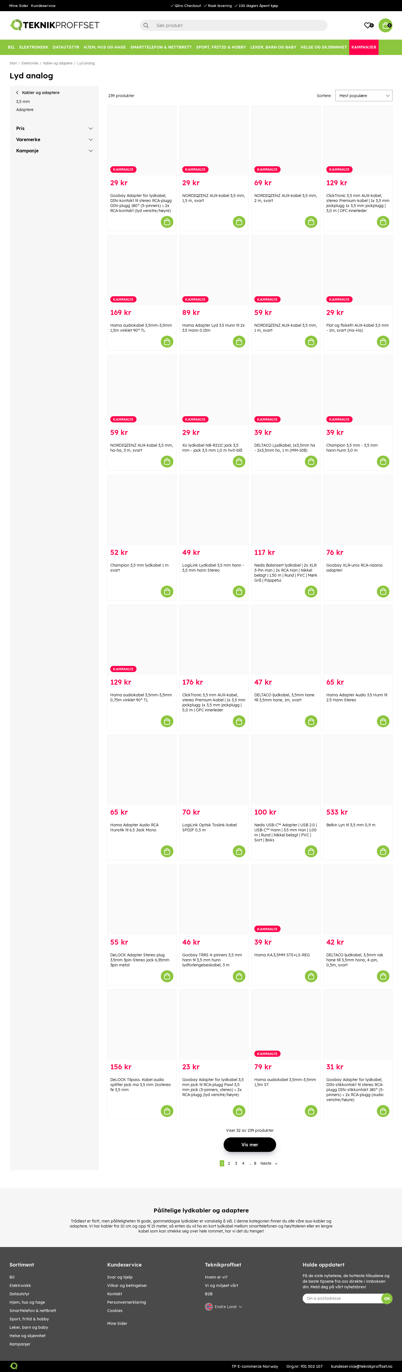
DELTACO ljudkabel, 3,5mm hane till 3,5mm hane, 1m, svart (284, 697)
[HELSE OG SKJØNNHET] (323, 47)
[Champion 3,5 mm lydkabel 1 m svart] (141, 510)
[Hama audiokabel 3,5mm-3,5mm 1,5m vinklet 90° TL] (141, 270)
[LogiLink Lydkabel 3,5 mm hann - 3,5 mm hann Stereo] (213, 510)
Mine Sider (18, 5)
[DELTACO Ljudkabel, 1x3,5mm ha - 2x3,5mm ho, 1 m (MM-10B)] (285, 390)
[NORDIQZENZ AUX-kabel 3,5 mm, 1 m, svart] (285, 270)
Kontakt (114, 1293)
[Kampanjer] (364, 47)
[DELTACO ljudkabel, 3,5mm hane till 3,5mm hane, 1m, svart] (285, 640)
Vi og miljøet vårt (221, 1285)
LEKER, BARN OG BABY (28, 1327)
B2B (209, 1293)
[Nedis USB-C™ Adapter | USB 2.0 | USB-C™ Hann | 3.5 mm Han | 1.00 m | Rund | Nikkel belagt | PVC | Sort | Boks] (285, 770)
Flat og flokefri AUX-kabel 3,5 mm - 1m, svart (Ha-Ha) (357, 328)
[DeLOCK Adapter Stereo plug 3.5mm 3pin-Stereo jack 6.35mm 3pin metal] (141, 900)
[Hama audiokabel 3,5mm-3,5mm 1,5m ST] (285, 1025)
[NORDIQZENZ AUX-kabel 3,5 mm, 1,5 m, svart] (213, 140)
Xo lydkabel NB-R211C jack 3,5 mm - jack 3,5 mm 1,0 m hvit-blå (212, 448)
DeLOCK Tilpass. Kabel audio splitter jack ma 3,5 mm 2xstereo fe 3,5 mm (140, 1084)
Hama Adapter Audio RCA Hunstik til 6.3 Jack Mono (134, 827)
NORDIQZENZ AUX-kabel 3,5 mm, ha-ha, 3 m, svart (141, 448)
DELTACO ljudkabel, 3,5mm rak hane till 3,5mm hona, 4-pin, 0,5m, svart (354, 959)
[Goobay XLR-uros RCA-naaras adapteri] (357, 510)
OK (387, 1298)
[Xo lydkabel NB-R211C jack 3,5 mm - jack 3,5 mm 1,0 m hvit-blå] (213, 390)
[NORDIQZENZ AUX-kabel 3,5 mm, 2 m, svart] (285, 140)
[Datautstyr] (66, 47)
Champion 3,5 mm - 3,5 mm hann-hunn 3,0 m (352, 448)
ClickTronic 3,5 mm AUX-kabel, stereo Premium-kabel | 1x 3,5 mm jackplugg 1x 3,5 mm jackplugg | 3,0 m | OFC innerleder (357, 203)
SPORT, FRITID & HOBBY (29, 1319)
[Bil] (11, 47)
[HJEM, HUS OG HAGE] (105, 47)
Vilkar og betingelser (127, 1285)
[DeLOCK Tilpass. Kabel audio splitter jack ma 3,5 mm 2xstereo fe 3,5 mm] (141, 1025)
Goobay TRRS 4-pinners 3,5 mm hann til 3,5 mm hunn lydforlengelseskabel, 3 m (212, 959)
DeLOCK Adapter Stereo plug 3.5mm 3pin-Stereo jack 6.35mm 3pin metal (139, 959)
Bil (12, 1277)
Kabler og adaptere (58, 63)
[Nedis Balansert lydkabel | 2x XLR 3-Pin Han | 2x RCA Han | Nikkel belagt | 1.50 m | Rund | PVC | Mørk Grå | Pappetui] (285, 510)
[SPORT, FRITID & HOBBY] (221, 47)
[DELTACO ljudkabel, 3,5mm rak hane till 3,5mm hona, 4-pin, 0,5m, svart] (357, 900)
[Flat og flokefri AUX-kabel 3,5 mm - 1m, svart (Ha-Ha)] (357, 270)
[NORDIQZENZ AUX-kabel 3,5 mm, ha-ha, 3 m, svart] (141, 390)
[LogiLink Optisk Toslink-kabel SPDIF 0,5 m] (213, 770)
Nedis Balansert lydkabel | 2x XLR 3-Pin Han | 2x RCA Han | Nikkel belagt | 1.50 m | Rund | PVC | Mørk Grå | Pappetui (285, 573)
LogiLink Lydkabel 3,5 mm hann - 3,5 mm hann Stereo (213, 568)
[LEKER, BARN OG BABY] (273, 47)
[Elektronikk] (34, 47)
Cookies (115, 1310)
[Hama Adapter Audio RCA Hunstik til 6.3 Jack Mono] (141, 770)
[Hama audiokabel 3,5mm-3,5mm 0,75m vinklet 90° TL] (141, 640)
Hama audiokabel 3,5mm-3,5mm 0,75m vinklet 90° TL (141, 697)
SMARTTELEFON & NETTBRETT (32, 1310)
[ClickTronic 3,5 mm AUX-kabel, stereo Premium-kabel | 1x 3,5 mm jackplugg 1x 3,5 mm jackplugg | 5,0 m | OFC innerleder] (213, 640)
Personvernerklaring (126, 1302)
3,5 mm (23, 101)
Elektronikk (29, 63)
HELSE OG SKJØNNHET (27, 1335)
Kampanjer (19, 1344)
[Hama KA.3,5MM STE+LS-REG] (285, 900)
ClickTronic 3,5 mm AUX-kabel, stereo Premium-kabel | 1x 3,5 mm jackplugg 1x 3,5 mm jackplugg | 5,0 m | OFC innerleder (213, 702)
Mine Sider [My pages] (117, 1323)
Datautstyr (19, 1293)
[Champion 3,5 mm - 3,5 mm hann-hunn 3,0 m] (357, 390)
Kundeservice (43, 5)
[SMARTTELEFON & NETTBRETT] (161, 47)
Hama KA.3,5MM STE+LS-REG (282, 954)
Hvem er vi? (216, 1277)
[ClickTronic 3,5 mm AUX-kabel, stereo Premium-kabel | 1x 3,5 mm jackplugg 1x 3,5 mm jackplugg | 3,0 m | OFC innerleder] (357, 140)
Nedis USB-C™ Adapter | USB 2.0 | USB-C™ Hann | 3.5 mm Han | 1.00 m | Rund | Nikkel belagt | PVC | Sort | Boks (285, 832)
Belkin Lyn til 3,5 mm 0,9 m (350, 824)
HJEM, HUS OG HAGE (27, 1302)
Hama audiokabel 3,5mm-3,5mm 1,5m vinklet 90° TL (141, 328)
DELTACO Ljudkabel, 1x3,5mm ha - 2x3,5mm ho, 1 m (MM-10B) (284, 448)
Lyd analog (86, 63)
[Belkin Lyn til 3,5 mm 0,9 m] (357, 770)
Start (13, 63)
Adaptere (25, 109)
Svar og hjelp (120, 1277)
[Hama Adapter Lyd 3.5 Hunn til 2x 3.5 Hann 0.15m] (213, 270)
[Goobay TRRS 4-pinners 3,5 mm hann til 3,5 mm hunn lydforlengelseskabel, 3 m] (213, 900)
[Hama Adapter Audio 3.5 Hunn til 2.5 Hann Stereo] (357, 640)
